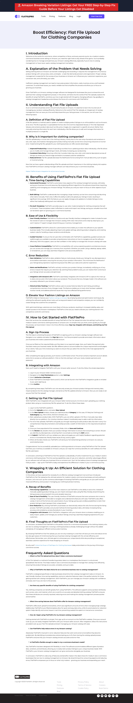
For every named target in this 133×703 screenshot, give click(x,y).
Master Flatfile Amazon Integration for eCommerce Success (46, 171)
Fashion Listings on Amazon (59, 298)
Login (79, 16)
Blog (71, 16)
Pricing (52, 16)
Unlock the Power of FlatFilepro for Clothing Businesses (54, 545)
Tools (43, 16)
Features (62, 16)
